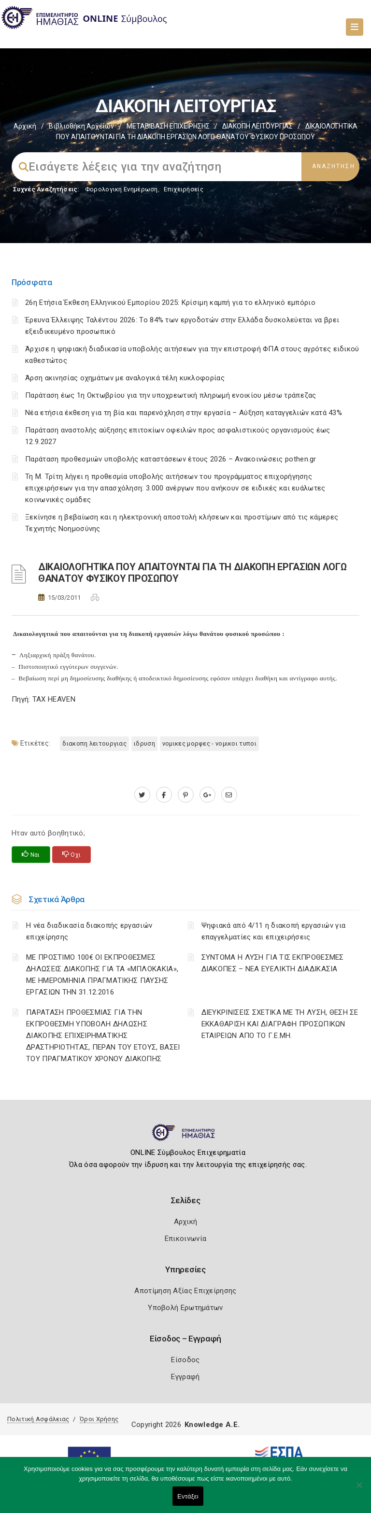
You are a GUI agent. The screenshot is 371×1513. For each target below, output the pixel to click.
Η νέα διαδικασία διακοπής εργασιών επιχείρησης (89, 931)
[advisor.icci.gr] (229, 795)
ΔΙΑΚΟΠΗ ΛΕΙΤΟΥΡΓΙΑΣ (257, 126)
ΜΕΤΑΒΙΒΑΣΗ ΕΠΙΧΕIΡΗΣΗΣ (168, 126)
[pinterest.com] (186, 795)
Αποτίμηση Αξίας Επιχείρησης (185, 1290)
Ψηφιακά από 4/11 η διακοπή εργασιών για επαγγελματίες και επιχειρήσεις (273, 931)
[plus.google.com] (207, 795)
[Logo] (185, 1136)
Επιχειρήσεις (183, 189)
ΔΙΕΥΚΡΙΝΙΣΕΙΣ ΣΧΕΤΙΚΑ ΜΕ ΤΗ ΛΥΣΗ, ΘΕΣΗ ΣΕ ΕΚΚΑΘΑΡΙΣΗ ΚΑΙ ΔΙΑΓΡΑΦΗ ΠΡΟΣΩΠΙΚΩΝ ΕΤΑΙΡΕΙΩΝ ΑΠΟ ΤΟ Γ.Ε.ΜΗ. (279, 1024)
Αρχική (25, 126)
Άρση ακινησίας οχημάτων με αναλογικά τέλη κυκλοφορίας (125, 378)
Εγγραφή (185, 1376)
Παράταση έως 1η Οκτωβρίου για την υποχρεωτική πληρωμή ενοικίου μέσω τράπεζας (170, 395)
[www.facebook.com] (164, 795)
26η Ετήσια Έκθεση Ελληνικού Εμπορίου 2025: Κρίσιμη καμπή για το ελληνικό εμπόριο (170, 302)
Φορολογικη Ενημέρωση (121, 189)
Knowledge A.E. (212, 1424)
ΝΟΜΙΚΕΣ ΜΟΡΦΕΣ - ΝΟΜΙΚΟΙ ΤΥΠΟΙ (209, 743)
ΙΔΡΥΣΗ (144, 743)
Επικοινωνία (185, 1238)
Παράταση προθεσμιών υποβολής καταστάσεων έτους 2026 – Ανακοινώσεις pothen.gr (170, 459)
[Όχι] (359, 1489)
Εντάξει (188, 1496)
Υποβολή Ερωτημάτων (185, 1307)
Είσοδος (185, 1359)
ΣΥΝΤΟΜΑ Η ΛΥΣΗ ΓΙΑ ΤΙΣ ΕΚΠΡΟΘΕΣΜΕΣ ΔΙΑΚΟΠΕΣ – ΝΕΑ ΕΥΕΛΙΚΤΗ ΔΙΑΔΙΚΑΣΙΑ (272, 963)
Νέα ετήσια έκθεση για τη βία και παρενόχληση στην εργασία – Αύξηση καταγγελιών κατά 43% (183, 412)
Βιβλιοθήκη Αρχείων (81, 126)
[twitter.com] (142, 795)
